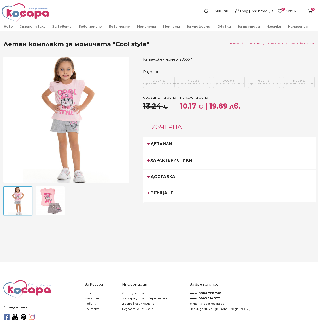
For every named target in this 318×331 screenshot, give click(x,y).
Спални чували (32, 27)
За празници (249, 27)
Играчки (274, 27)
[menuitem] (8, 26)
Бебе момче (119, 27)
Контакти (93, 309)
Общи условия (133, 293)
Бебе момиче (90, 27)
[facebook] (6, 317)
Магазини (92, 298)
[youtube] (15, 317)
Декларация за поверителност (146, 298)
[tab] (229, 145)
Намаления (298, 27)
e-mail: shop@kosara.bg (207, 303)
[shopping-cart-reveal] (308, 11)
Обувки (224, 27)
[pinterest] (23, 317)
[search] (218, 11)
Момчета (171, 27)
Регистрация (262, 11)
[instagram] (31, 317)
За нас (89, 293)
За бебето (62, 27)
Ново (8, 27)
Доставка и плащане (138, 303)
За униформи (198, 27)
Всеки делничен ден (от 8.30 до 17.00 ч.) (220, 309)
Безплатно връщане (138, 309)
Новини (90, 303)
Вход (244, 11)
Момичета (146, 27)
